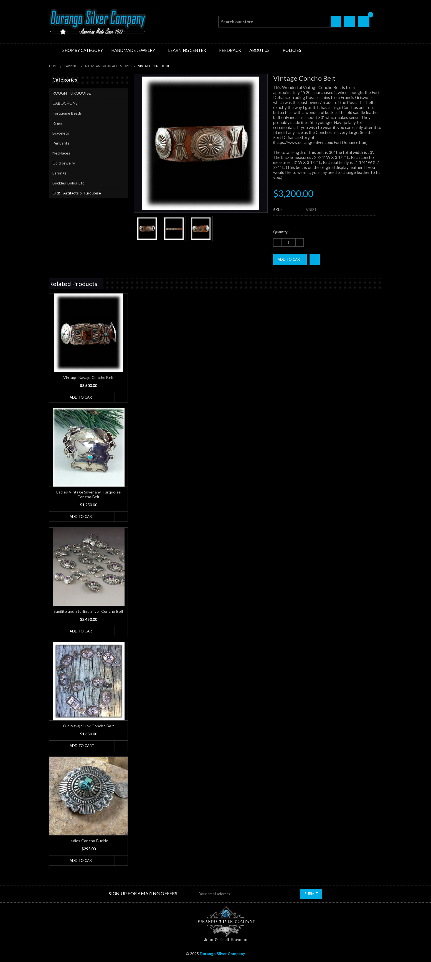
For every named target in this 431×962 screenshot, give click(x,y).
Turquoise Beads (67, 113)
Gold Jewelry (63, 163)
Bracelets (60, 133)
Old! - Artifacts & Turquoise (76, 193)
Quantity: (280, 232)
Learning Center (189, 50)
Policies (292, 50)
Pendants (60, 143)
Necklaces (61, 153)
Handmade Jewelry (135, 50)
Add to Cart (82, 397)
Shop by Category (82, 50)
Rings (57, 123)
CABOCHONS (65, 103)
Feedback (230, 50)
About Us (261, 50)
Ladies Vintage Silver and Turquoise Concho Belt (88, 494)
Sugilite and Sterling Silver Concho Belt (89, 611)
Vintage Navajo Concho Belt (88, 377)
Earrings (59, 173)
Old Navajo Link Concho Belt (88, 725)
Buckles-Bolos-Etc (68, 183)
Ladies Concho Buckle (88, 840)
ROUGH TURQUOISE (71, 93)
